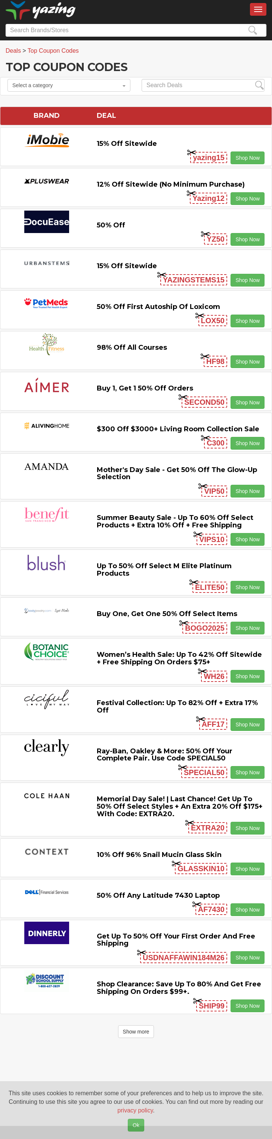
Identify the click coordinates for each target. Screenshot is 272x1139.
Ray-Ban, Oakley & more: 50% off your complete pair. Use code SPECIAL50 (164, 755)
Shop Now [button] (247, 158)
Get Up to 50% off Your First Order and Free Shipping (176, 940)
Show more (136, 1032)
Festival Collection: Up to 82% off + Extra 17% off (177, 706)
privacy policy (135, 1110)
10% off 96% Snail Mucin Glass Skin (159, 855)
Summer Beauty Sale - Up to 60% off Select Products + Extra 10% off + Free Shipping (175, 521)
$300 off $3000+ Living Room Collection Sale (178, 429)
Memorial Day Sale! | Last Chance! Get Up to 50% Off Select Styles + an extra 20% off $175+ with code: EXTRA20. (180, 806)
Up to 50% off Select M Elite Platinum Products (164, 570)
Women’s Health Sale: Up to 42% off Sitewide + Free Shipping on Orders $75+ (179, 658)
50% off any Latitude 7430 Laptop (158, 895)
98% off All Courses (132, 347)
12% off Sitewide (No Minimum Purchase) (171, 184)
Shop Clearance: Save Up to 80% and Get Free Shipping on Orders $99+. (179, 988)
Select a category (69, 85)
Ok (136, 1125)
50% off (111, 225)
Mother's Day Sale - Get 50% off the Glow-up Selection (177, 473)
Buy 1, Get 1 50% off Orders (145, 388)
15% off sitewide (127, 144)
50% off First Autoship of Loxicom (158, 307)
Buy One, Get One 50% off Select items (167, 614)
